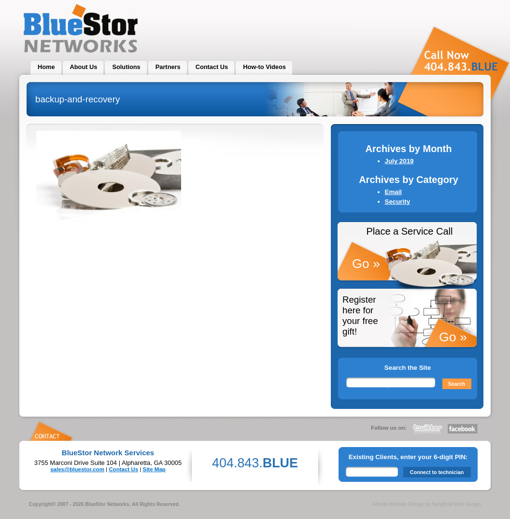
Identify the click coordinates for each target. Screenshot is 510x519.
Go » (366, 263)
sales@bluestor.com (77, 469)
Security (398, 201)
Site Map (153, 469)
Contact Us (123, 469)
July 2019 (399, 161)
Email (393, 192)
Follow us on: (389, 428)
